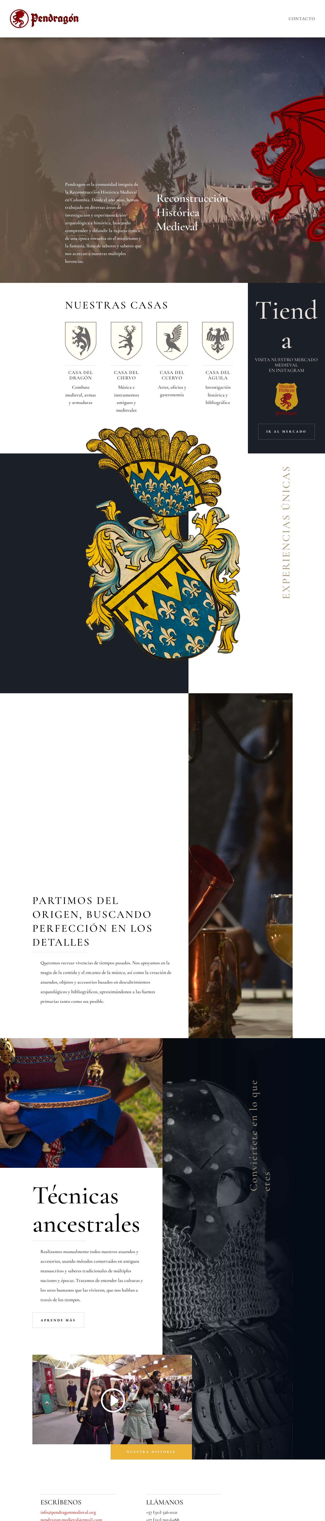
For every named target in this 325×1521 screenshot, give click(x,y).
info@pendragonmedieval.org (68, 1351)
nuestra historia (151, 1290)
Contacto (302, 18)
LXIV (101, 1513)
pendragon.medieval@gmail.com (71, 1358)
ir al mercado (286, 431)
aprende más (58, 1159)
